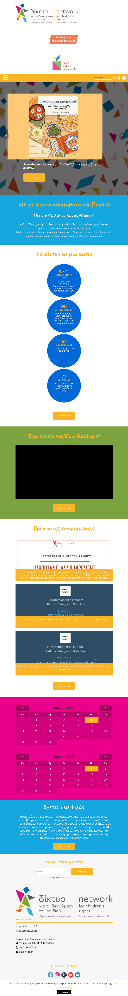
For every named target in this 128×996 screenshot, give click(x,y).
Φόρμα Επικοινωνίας (26, 930)
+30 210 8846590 (26, 947)
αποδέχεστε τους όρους (70, 877)
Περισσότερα (43, 177)
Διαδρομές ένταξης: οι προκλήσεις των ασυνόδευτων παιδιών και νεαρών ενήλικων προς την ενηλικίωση (64, 667)
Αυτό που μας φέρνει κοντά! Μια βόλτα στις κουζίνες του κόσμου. (72, 166)
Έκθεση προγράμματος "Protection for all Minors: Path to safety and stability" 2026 (64, 619)
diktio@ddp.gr (24, 951)
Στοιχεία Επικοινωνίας (27, 926)
